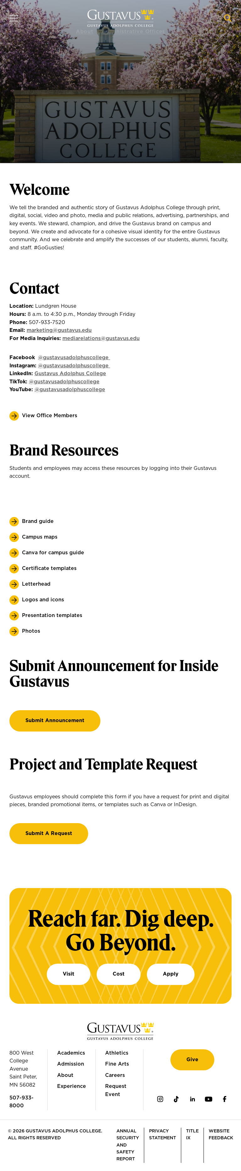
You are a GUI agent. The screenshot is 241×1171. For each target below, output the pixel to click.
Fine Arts (117, 1064)
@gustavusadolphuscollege (64, 381)
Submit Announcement (54, 720)
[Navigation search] (228, 18)
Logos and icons (43, 599)
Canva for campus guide (53, 552)
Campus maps (39, 537)
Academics (71, 1053)
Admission (70, 1064)
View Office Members (49, 415)
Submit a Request (48, 833)
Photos (31, 631)
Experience (71, 1086)
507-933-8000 (21, 1102)
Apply (171, 974)
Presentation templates (52, 615)
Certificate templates (49, 568)
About (65, 1075)
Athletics (116, 1053)
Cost (119, 974)
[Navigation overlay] (13, 18)
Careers (115, 1075)
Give (192, 1059)
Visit (68, 974)
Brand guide (38, 521)
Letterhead (36, 584)
